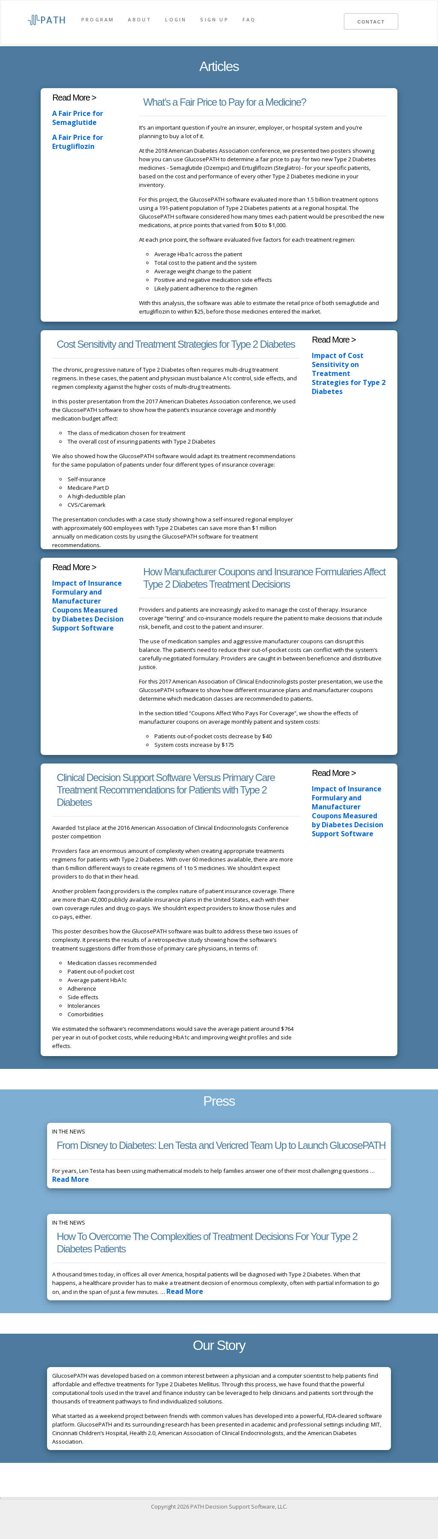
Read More (67, 1179)
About (139, 19)
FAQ (249, 19)
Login (175, 19)
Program (97, 19)
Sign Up (214, 19)
